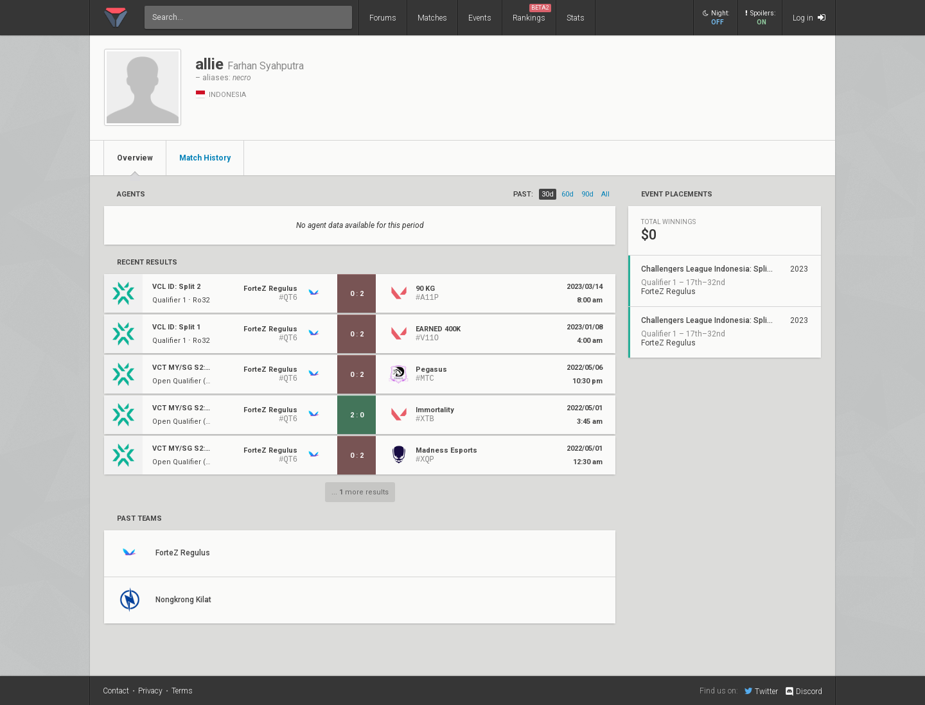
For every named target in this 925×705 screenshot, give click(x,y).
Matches (432, 17)
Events (479, 17)
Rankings (532, 13)
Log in (809, 17)
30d (548, 194)
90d (587, 194)
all (605, 194)
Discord (803, 691)
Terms (182, 691)
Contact (116, 691)
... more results (360, 492)
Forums (382, 17)
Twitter (761, 690)
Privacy (150, 691)
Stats (576, 17)
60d (567, 194)
